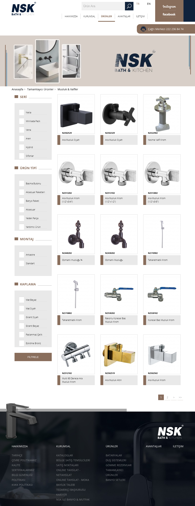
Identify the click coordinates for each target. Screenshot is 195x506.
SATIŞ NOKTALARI (67, 465)
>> (180, 397)
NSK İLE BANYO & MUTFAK (73, 499)
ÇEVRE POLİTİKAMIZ (24, 460)
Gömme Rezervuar (119, 465)
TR (138, 3)
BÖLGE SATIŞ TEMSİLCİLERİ (73, 460)
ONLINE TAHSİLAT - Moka (72, 480)
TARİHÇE (17, 455)
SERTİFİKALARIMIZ (23, 470)
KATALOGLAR (64, 455)
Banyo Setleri (115, 480)
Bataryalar (114, 455)
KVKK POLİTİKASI (22, 485)
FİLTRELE (33, 357)
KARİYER (61, 494)
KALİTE (16, 465)
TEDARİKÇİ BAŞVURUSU (71, 489)
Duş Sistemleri (116, 460)
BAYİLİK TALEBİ (65, 485)
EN (149, 3)
